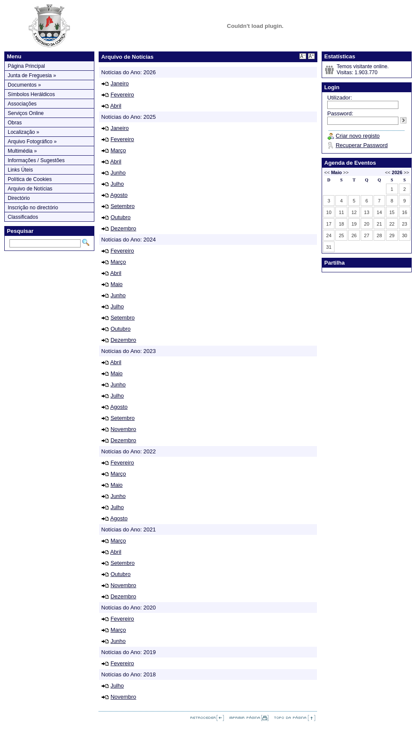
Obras (15, 123)
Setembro (123, 206)
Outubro (121, 217)
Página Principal (26, 66)
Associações (22, 104)
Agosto (118, 195)
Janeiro (120, 83)
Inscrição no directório (33, 208)
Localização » (23, 132)
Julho (117, 184)
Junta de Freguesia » (32, 75)
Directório (19, 198)
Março (118, 150)
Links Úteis (20, 170)
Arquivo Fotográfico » (32, 142)
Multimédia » (22, 151)
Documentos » (24, 85)
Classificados (23, 217)
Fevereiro (122, 94)
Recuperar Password (362, 145)
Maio (117, 284)
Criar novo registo (358, 136)
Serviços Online (26, 113)
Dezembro (123, 228)
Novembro (123, 429)
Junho (118, 172)
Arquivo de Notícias (30, 189)
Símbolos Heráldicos (31, 94)
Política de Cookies (30, 179)
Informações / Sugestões (36, 160)
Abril (115, 106)
